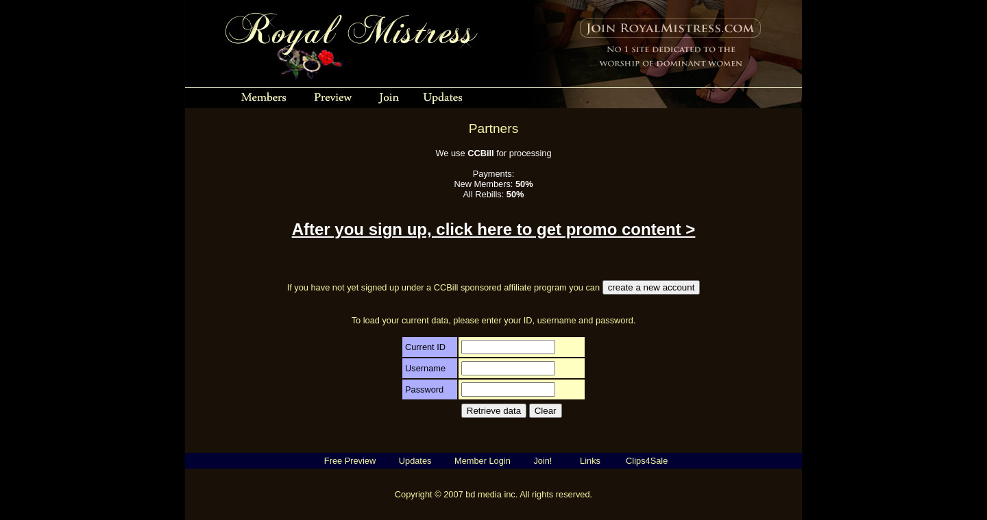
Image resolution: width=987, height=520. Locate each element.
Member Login (482, 461)
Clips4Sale (647, 461)
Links (590, 461)
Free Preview (350, 461)
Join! (542, 461)
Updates (415, 461)
